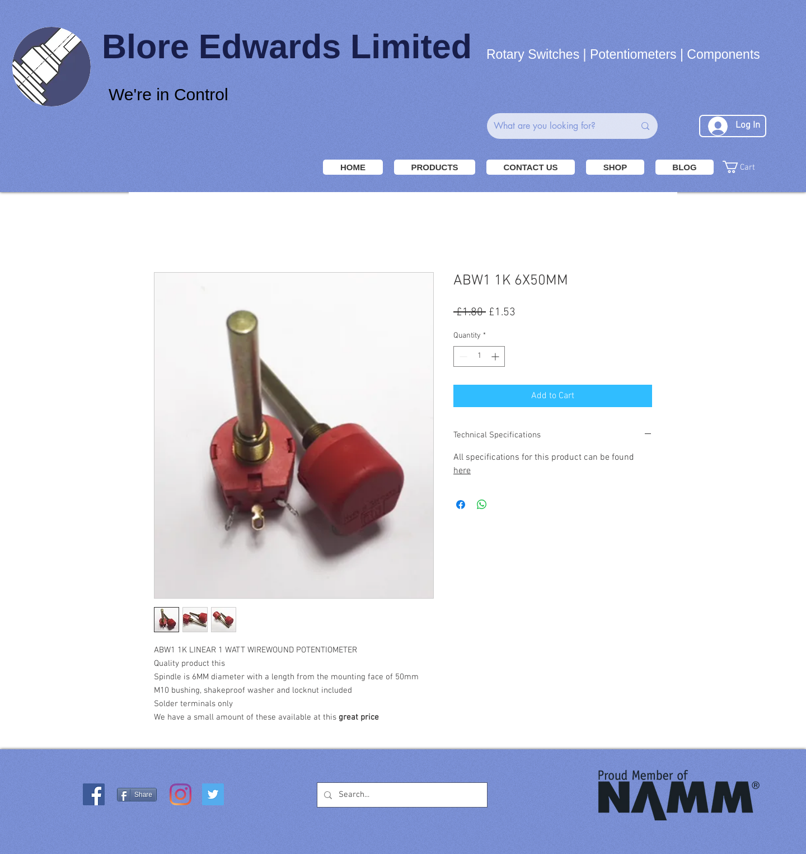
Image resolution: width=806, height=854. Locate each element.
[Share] (137, 794)
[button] (758, 167)
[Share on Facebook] (460, 504)
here (462, 471)
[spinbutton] (479, 356)
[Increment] (496, 356)
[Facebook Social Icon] (94, 794)
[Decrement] (462, 356)
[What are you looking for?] (556, 126)
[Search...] (401, 795)
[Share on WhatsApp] (482, 504)
